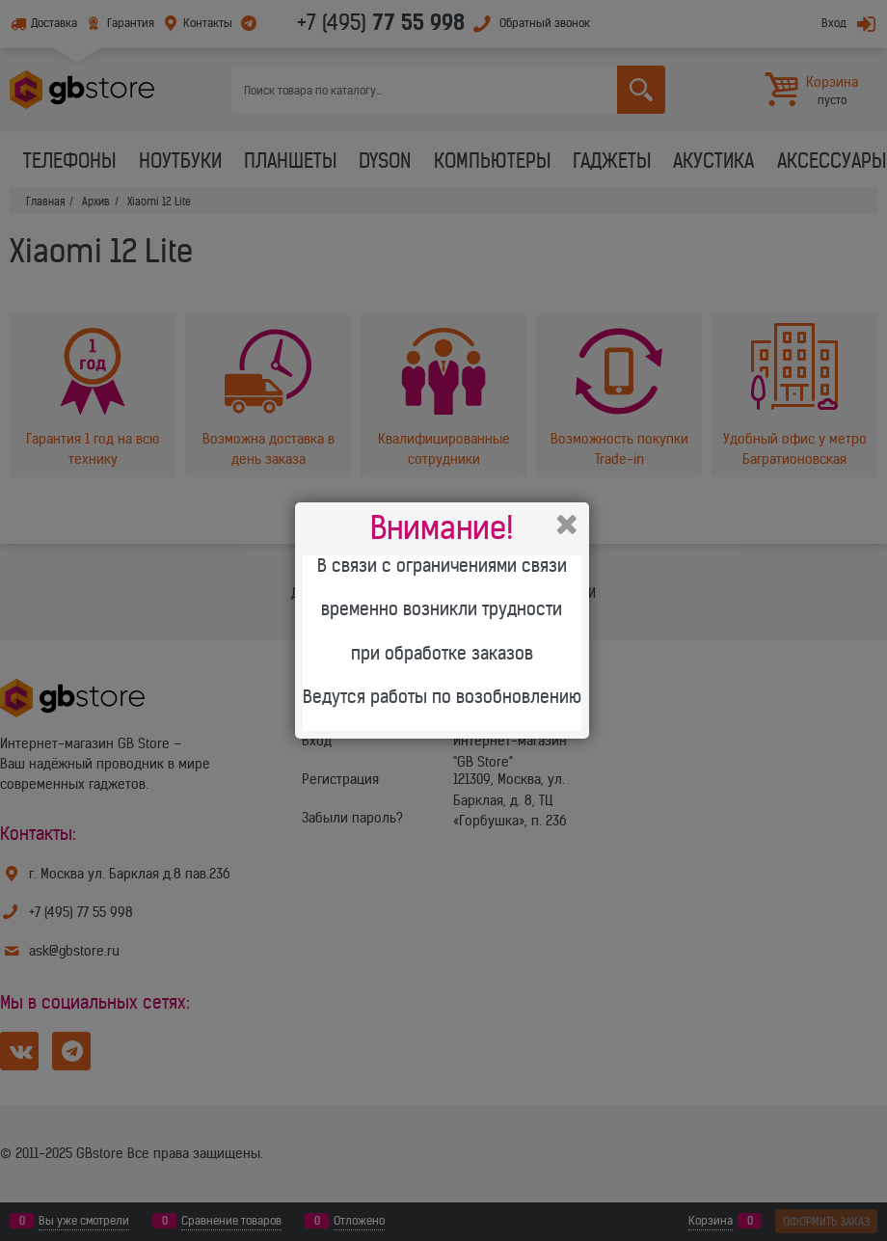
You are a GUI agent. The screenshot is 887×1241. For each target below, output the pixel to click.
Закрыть (566, 524)
